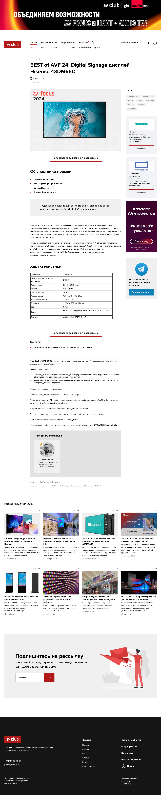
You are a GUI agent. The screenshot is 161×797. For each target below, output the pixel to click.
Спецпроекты (85, 48)
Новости (33, 48)
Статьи (63, 48)
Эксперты (83, 42)
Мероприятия (67, 42)
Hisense (130, 100)
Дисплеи (131, 105)
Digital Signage (148, 96)
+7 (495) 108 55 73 (12, 761)
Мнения (44, 48)
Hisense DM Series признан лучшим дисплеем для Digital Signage (63, 347)
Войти (130, 766)
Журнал (33, 42)
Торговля (141, 105)
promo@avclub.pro (12, 764)
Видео (72, 48)
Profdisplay (150, 100)
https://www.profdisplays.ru (49, 482)
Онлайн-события (49, 42)
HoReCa (139, 100)
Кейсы (54, 48)
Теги (97, 48)
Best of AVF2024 (133, 96)
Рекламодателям (129, 42)
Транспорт (132, 109)
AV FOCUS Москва (103, 425)
